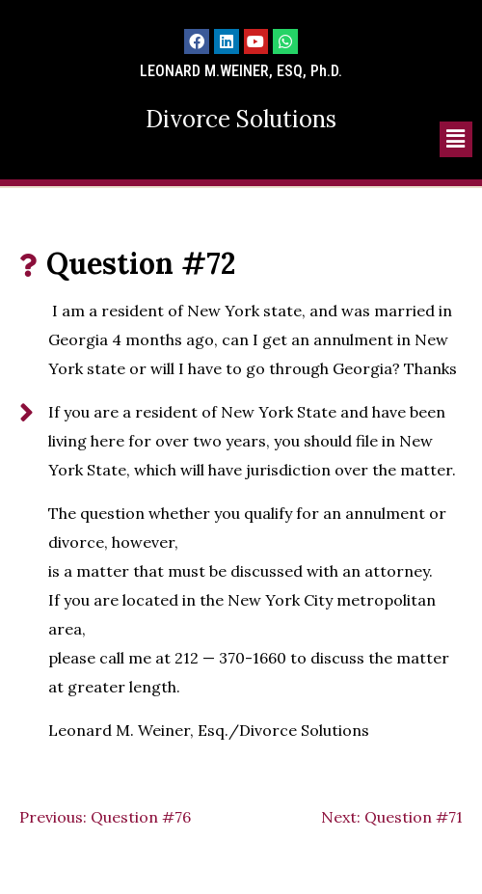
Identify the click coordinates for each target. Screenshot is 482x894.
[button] (456, 139)
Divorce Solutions (241, 119)
